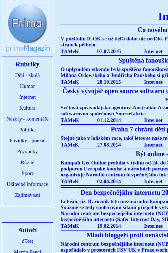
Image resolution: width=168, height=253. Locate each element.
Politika (27, 129)
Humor (27, 86)
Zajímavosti (27, 195)
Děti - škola (27, 75)
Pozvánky (27, 151)
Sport (27, 173)
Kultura (27, 108)
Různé (27, 162)
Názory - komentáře (27, 119)
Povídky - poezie (27, 140)
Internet (27, 97)
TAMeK (70, 51)
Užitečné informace (27, 184)
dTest (27, 241)
